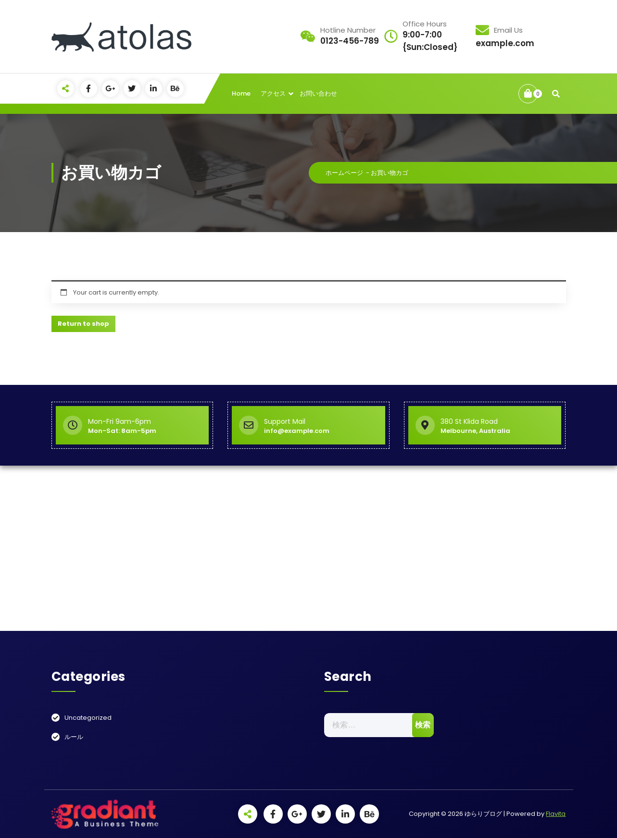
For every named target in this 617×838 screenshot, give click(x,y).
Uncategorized (88, 717)
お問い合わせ (318, 93)
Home (241, 93)
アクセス (273, 93)
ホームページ (344, 172)
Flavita (556, 813)
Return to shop (83, 323)
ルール (73, 736)
